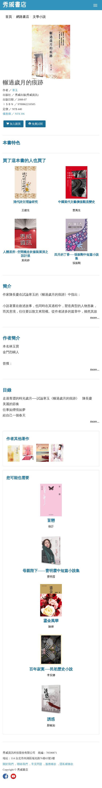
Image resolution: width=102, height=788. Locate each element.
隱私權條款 (66, 764)
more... (94, 317)
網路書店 (22, 17)
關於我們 (8, 764)
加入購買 (13, 123)
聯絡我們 (22, 764)
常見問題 (36, 764)
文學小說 (39, 17)
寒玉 (15, 90)
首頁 (8, 17)
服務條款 (50, 764)
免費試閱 (35, 123)
